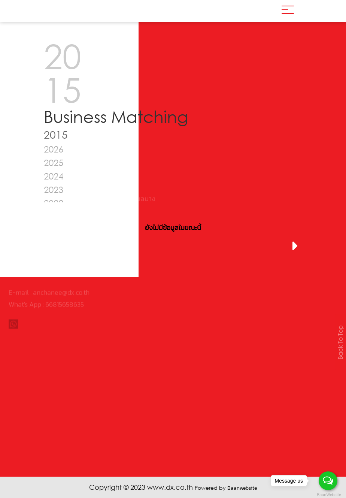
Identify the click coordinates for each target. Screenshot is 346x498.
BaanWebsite (328, 495)
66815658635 (64, 283)
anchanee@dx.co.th (61, 271)
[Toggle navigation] (287, 10)
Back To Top (340, 342)
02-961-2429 (34, 240)
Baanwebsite (242, 488)
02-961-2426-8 (38, 228)
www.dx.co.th (27, 252)
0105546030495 (56, 216)
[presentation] (51, 246)
